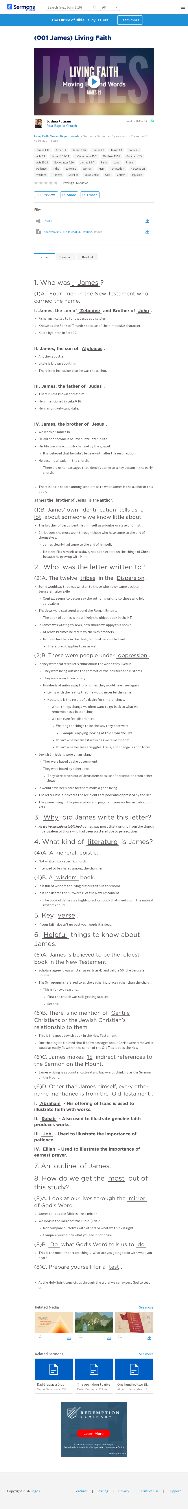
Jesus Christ (92, 175)
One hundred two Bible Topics (139, 1384)
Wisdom (41, 175)
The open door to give (93, 1384)
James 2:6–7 (87, 162)
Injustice (137, 175)
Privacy (123, 1491)
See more (146, 1307)
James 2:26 (79, 150)
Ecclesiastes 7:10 (64, 162)
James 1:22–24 (60, 156)
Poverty (57, 175)
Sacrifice (73, 175)
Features (81, 1491)
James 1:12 (42, 150)
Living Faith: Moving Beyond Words (56, 136)
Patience (41, 169)
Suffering (71, 169)
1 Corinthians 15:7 (85, 156)
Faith (104, 162)
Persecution (138, 169)
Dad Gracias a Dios (50, 1384)
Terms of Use (149, 1491)
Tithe (56, 169)
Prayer (130, 162)
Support (175, 1491)
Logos (35, 1491)
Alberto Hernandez (129, 1389)
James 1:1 (116, 150)
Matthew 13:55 (111, 156)
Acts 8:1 (40, 156)
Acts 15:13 (42, 162)
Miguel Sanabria (47, 1389)
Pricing (103, 1491)
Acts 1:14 (61, 150)
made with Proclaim (140, 121)
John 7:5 (134, 150)
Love (116, 162)
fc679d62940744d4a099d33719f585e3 (73, 232)
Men (101, 169)
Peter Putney (86, 1389)
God (107, 175)
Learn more (129, 19)
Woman (87, 169)
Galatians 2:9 (134, 156)
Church (121, 175)
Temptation (117, 169)
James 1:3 (98, 150)
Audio (48, 221)
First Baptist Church (61, 125)
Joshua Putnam (58, 121)
